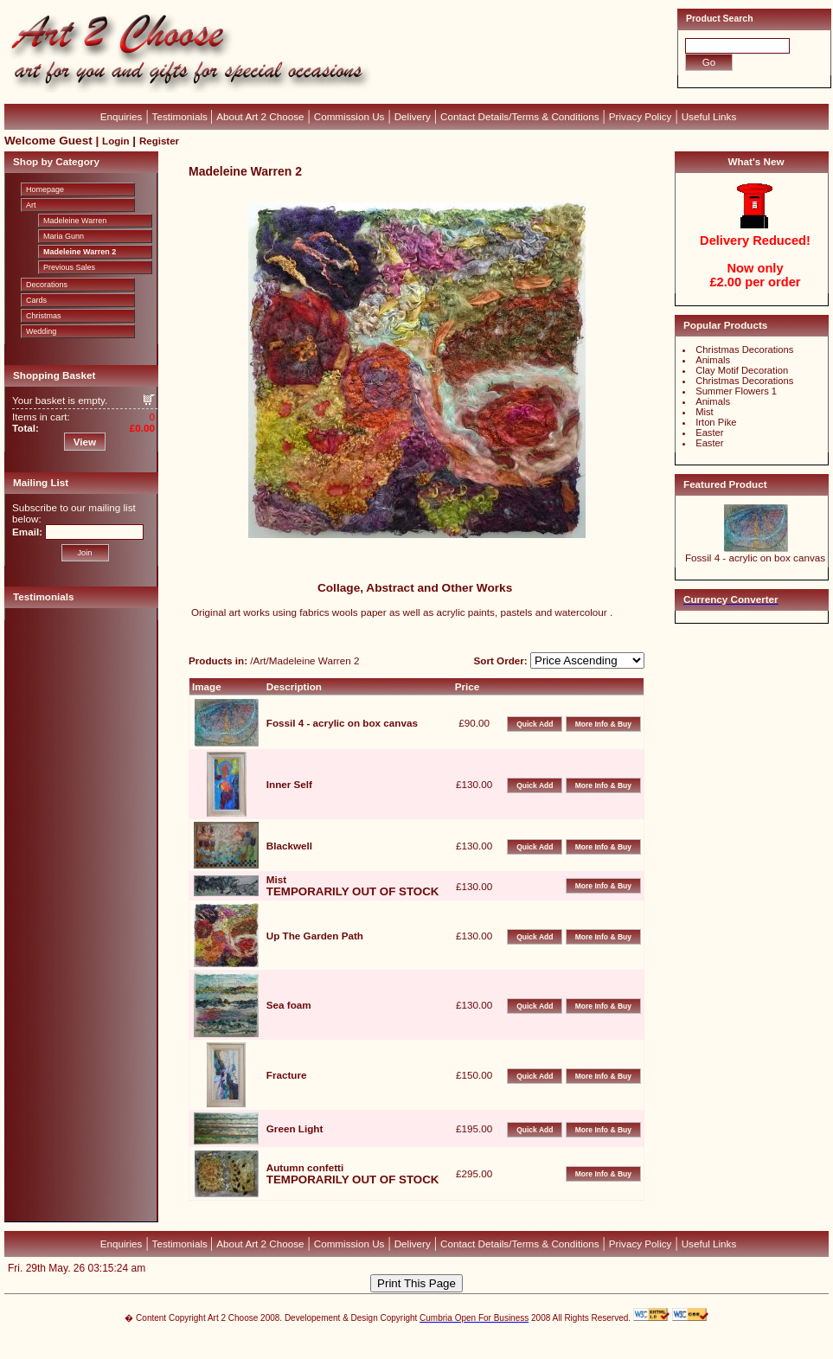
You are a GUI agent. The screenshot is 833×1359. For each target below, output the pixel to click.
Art (31, 205)
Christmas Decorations (744, 349)
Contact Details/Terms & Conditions (519, 116)
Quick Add (534, 724)
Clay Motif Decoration (741, 370)
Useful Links (709, 116)
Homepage (45, 189)
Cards (36, 300)
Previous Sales (69, 267)
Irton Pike (715, 422)
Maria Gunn (63, 236)
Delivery (412, 116)
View (85, 441)
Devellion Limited (390, 1350)
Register (159, 141)
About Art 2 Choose (260, 116)
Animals (712, 360)
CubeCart (435, 1341)
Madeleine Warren (74, 220)
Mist (704, 412)
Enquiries (121, 116)
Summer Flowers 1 (736, 391)
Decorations (46, 284)
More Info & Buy (603, 724)
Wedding (41, 331)
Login (115, 141)
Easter (709, 432)
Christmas (43, 315)
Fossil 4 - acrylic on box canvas (755, 557)
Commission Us (349, 116)
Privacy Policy (640, 116)
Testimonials (181, 116)
